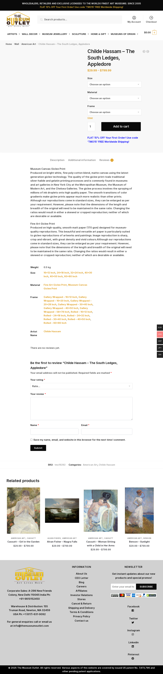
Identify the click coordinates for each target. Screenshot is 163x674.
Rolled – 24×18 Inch (55, 315)
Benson (147, 538)
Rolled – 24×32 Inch (78, 315)
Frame (91, 106)
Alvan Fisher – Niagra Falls (62, 541)
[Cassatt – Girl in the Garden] (23, 510)
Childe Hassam (52, 331)
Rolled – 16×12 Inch (81, 311)
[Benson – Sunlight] (139, 510)
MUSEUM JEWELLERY (56, 34)
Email (85, 425)
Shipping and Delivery (81, 607)
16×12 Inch (49, 272)
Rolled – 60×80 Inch (55, 322)
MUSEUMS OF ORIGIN (125, 34)
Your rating (37, 379)
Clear (90, 118)
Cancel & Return (81, 603)
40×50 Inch (56, 276)
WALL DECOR (31, 34)
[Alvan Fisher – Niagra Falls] (62, 510)
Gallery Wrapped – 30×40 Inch (75, 304)
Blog (81, 582)
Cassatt (31, 538)
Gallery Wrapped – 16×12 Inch (60, 297)
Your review (38, 393)
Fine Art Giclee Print (55, 284)
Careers (81, 586)
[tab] (57, 157)
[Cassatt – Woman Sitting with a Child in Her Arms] (101, 510)
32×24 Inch (76, 272)
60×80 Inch (70, 276)
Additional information (82, 160)
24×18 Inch (63, 272)
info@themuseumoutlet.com (31, 625)
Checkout (151, 19)
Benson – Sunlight (139, 541)
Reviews (104, 160)
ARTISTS (13, 34)
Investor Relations (81, 595)
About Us (81, 573)
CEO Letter (81, 577)
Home (9, 44)
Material (92, 92)
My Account (134, 19)
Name (34, 425)
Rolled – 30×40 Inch (55, 319)
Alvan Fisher (54, 538)
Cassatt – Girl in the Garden (23, 541)
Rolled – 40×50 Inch (79, 319)
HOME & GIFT (100, 34)
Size (89, 78)
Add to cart (121, 126)
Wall (16, 44)
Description (57, 160)
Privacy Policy (81, 616)
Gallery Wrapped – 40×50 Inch (61, 308)
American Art (28, 44)
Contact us (81, 620)
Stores (81, 599)
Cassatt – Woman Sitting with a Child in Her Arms (100, 543)
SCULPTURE (80, 34)
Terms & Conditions (81, 612)
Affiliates (81, 590)
